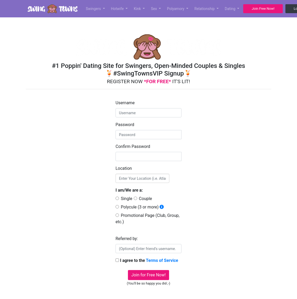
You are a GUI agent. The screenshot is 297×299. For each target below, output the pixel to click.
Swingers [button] (94, 9)
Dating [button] (230, 9)
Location (124, 168)
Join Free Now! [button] (263, 9)
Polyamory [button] (176, 9)
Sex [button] (154, 9)
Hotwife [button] (118, 9)
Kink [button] (138, 9)
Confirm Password (133, 146)
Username (125, 102)
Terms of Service (162, 260)
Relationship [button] (204, 9)
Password (125, 124)
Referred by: (127, 238)
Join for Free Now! (148, 274)
